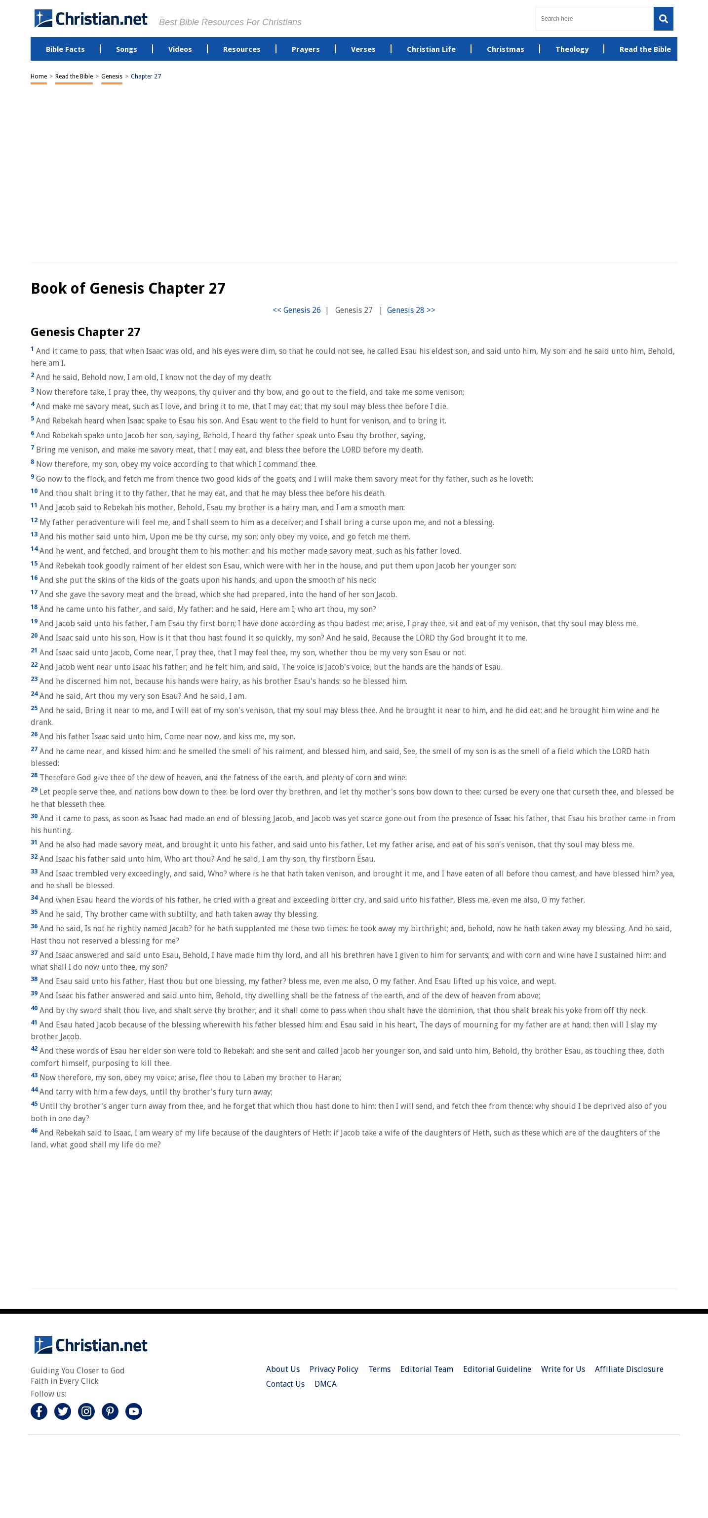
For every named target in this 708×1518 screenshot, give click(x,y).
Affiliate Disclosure (629, 1369)
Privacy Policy (334, 1369)
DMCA (326, 1384)
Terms (379, 1369)
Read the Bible (74, 76)
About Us (283, 1369)
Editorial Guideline (497, 1369)
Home (39, 76)
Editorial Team (426, 1369)
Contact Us (285, 1384)
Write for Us (563, 1369)
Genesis (111, 76)
